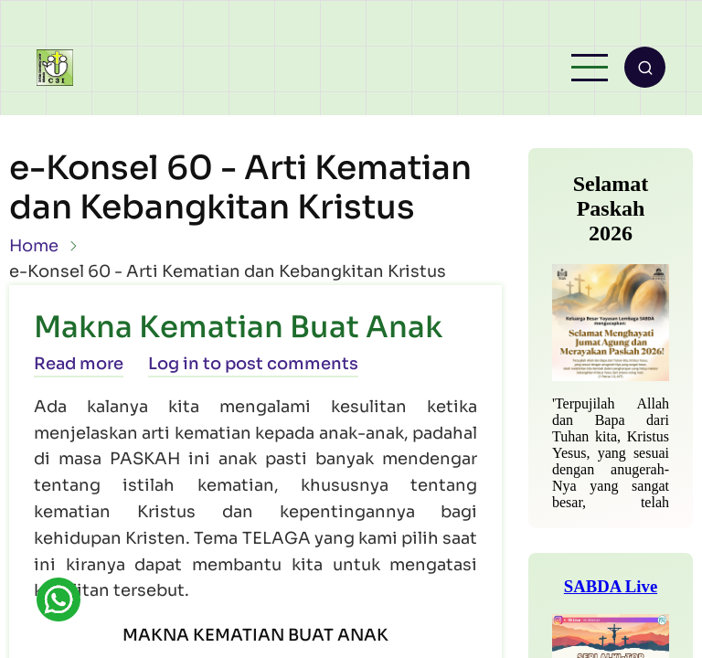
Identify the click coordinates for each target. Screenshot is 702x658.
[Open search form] (644, 67)
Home (33, 246)
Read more (78, 364)
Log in (173, 364)
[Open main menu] (589, 67)
